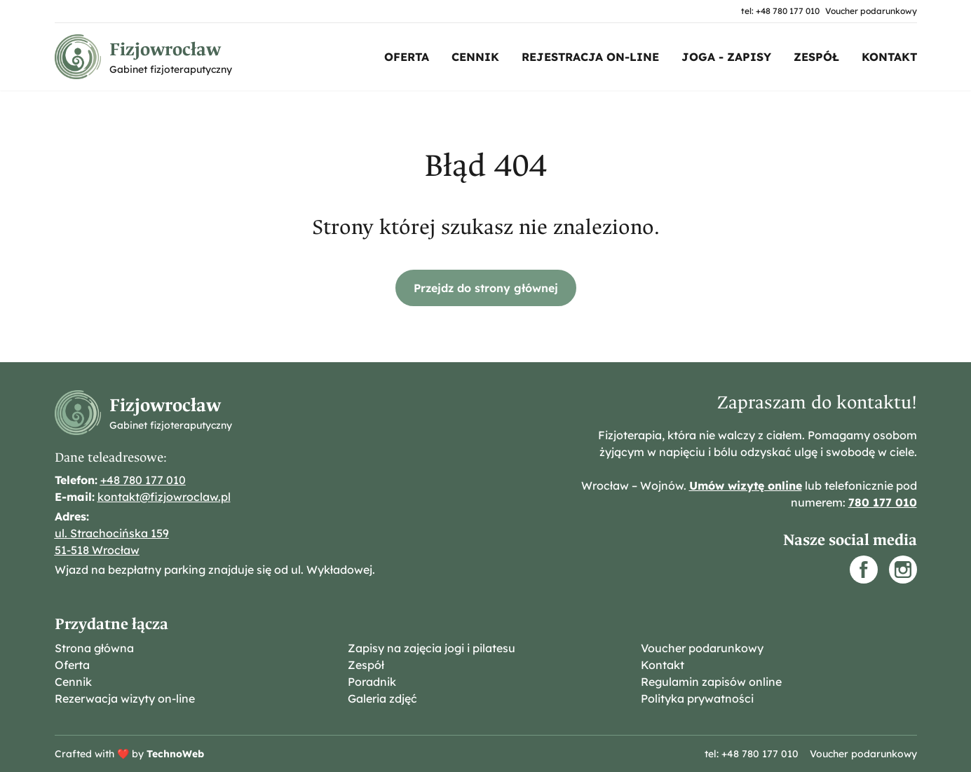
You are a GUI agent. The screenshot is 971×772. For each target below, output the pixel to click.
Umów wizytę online (745, 485)
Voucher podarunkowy (871, 11)
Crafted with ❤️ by (129, 753)
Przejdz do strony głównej (486, 288)
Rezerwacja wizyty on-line (125, 698)
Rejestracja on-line (590, 57)
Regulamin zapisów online (711, 682)
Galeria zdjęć (382, 698)
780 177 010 (882, 502)
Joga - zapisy (726, 57)
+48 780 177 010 (143, 480)
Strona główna (94, 648)
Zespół (816, 57)
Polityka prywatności (697, 698)
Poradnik (372, 682)
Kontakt (889, 57)
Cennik (475, 57)
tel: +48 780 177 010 (780, 11)
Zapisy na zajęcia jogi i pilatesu (431, 648)
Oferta (406, 57)
